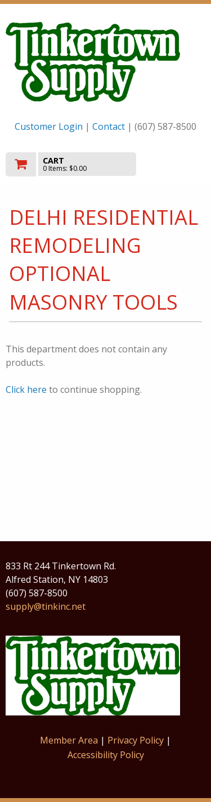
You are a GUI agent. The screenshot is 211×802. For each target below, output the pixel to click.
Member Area (69, 740)
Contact (108, 126)
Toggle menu (175, 163)
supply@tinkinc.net (46, 606)
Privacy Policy (136, 740)
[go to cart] (76, 164)
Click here (26, 389)
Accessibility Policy (106, 755)
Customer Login (49, 126)
